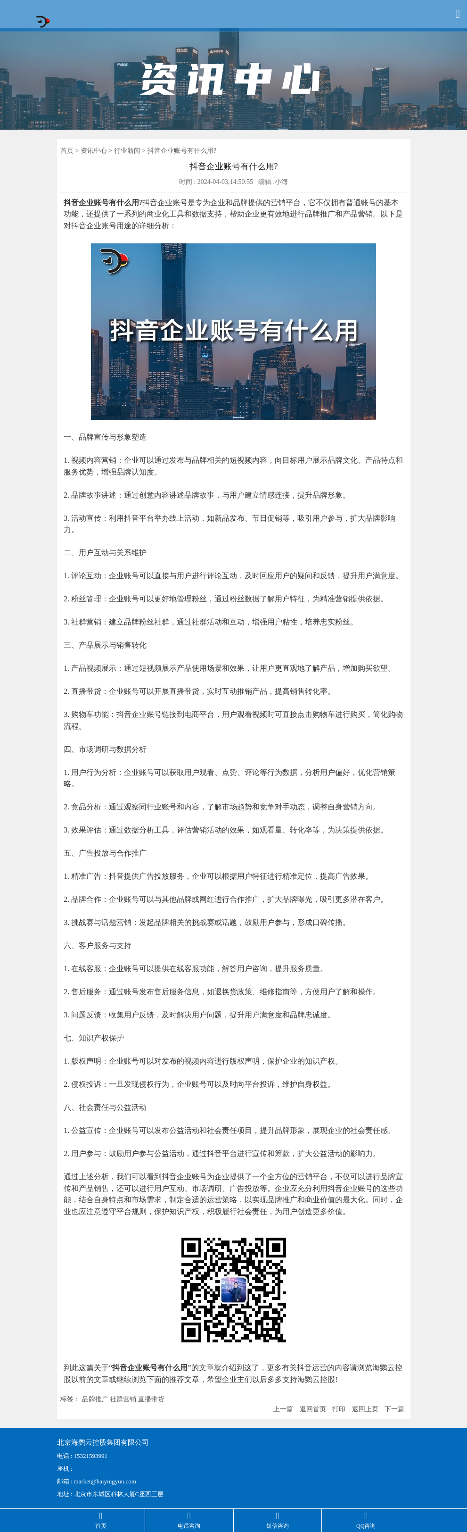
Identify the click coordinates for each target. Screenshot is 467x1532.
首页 (67, 150)
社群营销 (123, 1399)
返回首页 (313, 1409)
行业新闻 (127, 150)
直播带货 (151, 1399)
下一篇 (394, 1409)
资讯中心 (94, 150)
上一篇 (283, 1409)
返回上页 (365, 1409)
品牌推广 (95, 1399)
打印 (338, 1409)
